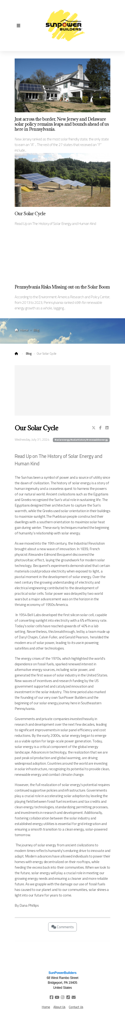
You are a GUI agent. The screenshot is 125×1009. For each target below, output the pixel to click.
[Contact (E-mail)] (73, 997)
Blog (29, 353)
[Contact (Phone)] (68, 997)
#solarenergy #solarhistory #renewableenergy (81, 440)
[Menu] (18, 25)
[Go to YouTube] (57, 997)
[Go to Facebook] (51, 997)
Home (24, 330)
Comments (62, 926)
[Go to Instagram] (62, 997)
